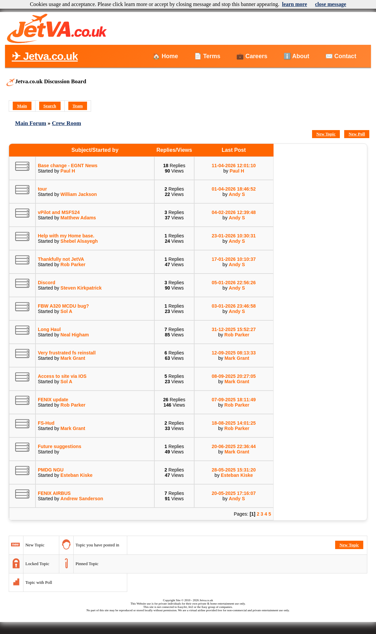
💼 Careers (251, 56)
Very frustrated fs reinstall (67, 352)
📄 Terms (207, 56)
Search (50, 105)
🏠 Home (165, 56)
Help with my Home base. (66, 235)
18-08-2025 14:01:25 (234, 423)
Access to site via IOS (62, 376)
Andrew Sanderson (82, 498)
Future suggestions (59, 446)
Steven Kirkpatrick (81, 288)
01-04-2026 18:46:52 (234, 189)
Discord (46, 282)
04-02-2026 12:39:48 (234, 212)
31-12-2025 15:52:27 (234, 329)
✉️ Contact (340, 56)
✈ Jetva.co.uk (45, 56)
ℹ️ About (296, 56)
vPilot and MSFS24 (59, 212)
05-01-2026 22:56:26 (234, 282)
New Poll (357, 134)
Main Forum (30, 123)
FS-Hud (46, 423)
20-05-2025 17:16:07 (234, 493)
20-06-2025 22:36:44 (234, 446)
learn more (294, 4)
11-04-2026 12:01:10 (234, 165)
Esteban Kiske (77, 475)
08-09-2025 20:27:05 (234, 376)
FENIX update (53, 399)
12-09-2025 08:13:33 (234, 352)
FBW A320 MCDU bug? (63, 306)
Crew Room (66, 123)
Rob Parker (73, 264)
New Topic (325, 134)
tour (42, 189)
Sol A (66, 311)
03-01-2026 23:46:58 (234, 306)
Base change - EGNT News (67, 165)
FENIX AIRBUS (54, 493)
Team (78, 105)
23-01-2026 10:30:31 (234, 235)
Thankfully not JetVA (61, 259)
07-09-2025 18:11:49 (234, 399)
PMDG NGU (51, 469)
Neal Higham (75, 334)
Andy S (237, 194)
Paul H (68, 171)
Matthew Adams (78, 217)
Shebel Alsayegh (79, 241)
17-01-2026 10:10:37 (234, 259)
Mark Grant (73, 358)
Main (22, 105)
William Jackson (79, 194)
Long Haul (49, 329)
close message (330, 4)
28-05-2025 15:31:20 (234, 469)
